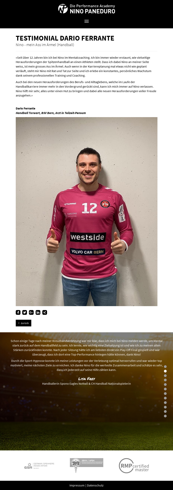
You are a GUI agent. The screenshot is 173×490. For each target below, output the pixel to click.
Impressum (77, 485)
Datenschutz (95, 485)
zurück (23, 323)
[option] (86, 391)
